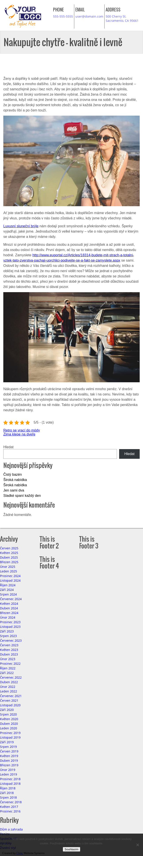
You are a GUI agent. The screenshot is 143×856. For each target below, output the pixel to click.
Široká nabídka (15, 480)
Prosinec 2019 (10, 733)
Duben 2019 (9, 760)
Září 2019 (7, 742)
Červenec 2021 (11, 696)
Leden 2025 (8, 571)
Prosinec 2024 (10, 576)
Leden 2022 (8, 691)
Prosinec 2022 (10, 663)
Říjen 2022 (7, 668)
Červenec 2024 (11, 599)
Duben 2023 (9, 654)
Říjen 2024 (7, 585)
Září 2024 (7, 590)
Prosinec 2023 (10, 622)
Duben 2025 (9, 557)
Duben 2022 (9, 682)
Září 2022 (7, 673)
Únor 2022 (7, 687)
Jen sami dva (13, 490)
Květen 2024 (9, 603)
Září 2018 (7, 793)
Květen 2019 (9, 756)
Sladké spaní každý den (22, 495)
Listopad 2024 (10, 580)
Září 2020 (7, 710)
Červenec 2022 (11, 677)
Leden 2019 (8, 774)
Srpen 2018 (8, 797)
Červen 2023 (9, 645)
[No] (137, 845)
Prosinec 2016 (10, 811)
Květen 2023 (9, 650)
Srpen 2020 (8, 714)
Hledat (8, 447)
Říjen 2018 (7, 788)
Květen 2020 (9, 719)
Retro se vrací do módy (21, 430)
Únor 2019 (7, 770)
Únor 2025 (7, 567)
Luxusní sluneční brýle (20, 226)
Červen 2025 (9, 548)
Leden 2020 (8, 728)
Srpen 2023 (8, 636)
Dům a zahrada (11, 829)
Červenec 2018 (11, 802)
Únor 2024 (7, 617)
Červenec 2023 (11, 640)
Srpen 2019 (8, 747)
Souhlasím (71, 849)
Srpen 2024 (8, 594)
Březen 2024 (9, 613)
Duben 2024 (9, 608)
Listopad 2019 (10, 737)
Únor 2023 (7, 659)
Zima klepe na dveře (19, 434)
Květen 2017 (9, 807)
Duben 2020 (9, 723)
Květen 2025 (9, 553)
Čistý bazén (12, 474)
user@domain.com (89, 16)
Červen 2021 (9, 700)
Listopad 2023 (10, 627)
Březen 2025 (9, 562)
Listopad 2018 (10, 783)
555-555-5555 (63, 16)
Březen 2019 (9, 765)
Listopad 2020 (10, 705)
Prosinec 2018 (10, 779)
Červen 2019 (9, 751)
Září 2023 (7, 631)
